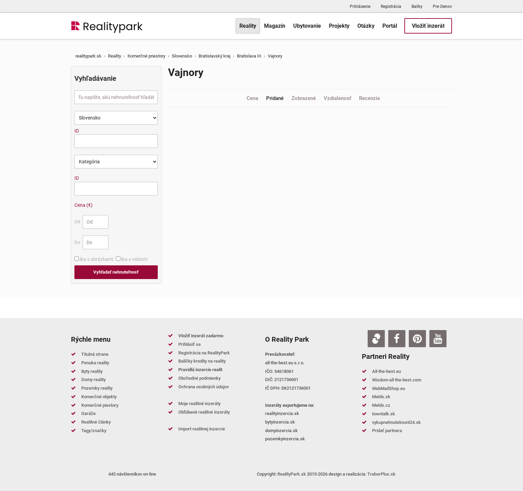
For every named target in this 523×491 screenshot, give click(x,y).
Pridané (275, 98)
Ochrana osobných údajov (203, 386)
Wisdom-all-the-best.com (396, 379)
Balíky (417, 6)
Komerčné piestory (99, 405)
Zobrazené (304, 98)
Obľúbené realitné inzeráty (204, 412)
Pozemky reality (96, 388)
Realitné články (96, 422)
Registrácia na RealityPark (204, 352)
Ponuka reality (95, 362)
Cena (253, 98)
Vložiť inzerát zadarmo (200, 335)
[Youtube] (438, 338)
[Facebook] (396, 338)
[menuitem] (248, 26)
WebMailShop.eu (388, 388)
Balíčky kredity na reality (202, 361)
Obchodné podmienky (199, 378)
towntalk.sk (383, 413)
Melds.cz (381, 405)
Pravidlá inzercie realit (200, 369)
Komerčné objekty (99, 396)
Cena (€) (83, 205)
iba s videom (134, 259)
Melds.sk (381, 396)
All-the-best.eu (386, 371)
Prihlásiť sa (189, 344)
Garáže (88, 413)
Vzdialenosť (338, 98)
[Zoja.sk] (376, 338)
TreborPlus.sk (381, 474)
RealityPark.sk (291, 474)
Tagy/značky (93, 430)
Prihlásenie (360, 6)
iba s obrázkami (96, 259)
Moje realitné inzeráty (199, 403)
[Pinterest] (417, 338)
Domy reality (93, 379)
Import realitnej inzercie (201, 428)
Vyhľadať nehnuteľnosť (116, 272)
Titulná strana (94, 354)
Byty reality (92, 371)
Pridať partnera (387, 430)
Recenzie (369, 98)
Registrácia (391, 6)
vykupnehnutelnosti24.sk (396, 422)
